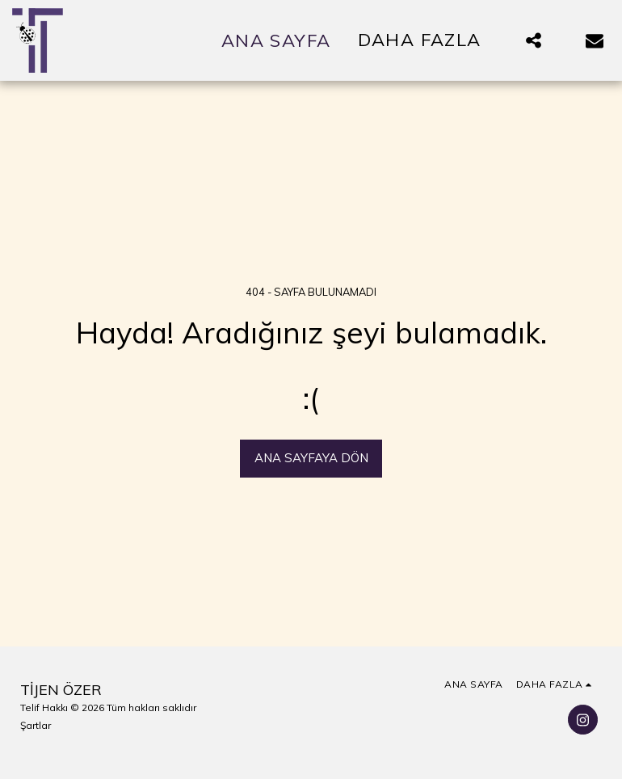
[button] (533, 40)
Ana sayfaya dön (311, 457)
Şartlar (35, 725)
